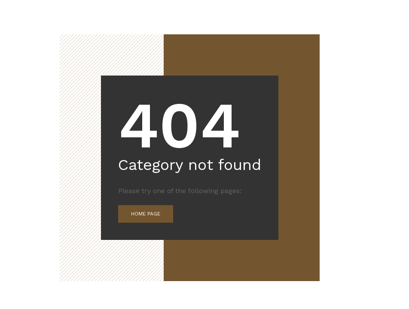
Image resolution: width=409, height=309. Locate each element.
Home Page (145, 214)
